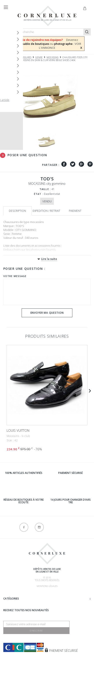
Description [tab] (17, 211)
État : (38, 194)
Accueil (7, 57)
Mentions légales (47, 586)
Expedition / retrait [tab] (46, 211)
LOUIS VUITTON (18, 430)
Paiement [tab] (75, 211)
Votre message (14, 276)
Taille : (45, 189)
